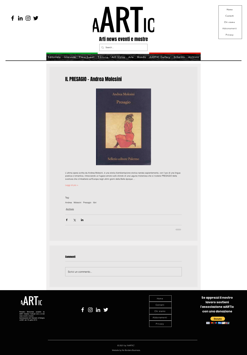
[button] (217, 320)
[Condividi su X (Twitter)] (74, 219)
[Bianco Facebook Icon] (83, 310)
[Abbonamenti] (230, 28)
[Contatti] (230, 16)
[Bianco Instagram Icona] (90, 310)
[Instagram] (28, 18)
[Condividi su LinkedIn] (82, 219)
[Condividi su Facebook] (66, 219)
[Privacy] (230, 35)
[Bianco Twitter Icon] (106, 310)
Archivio (70, 209)
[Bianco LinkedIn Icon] (98, 310)
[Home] (230, 9)
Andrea (68, 202)
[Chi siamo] (230, 22)
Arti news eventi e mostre (123, 39)
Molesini (77, 202)
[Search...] (123, 47)
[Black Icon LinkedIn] (20, 18)
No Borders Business (131, 350)
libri (94, 202)
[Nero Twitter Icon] (35, 18)
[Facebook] (12, 18)
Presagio (87, 202)
